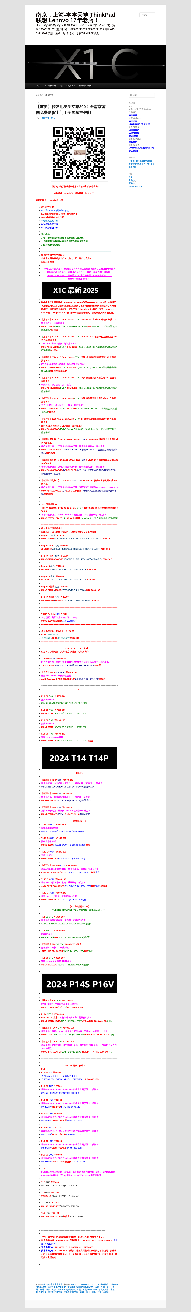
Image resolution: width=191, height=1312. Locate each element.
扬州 (42, 1289)
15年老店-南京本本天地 (52, 1284)
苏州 (88, 1292)
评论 (132, 183)
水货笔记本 (104, 1289)
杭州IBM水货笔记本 (66, 1289)
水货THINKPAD (90, 1289)
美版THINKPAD (71, 1292)
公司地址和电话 (85, 86)
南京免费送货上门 (67, 86)
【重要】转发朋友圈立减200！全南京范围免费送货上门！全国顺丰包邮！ (141, 164)
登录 (130, 177)
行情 (99, 1292)
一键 (43, 221)
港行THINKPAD (55, 1292)
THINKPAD (85, 1284)
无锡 (54, 1289)
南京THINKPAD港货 (57, 1287)
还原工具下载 (51, 221)
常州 (109, 1287)
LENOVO (74, 1284)
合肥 (103, 1287)
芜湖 (82, 1292)
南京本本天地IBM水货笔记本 (80, 1287)
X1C (94, 1284)
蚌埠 (94, 1292)
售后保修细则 (50, 86)
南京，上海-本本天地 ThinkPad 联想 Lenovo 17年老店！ (75, 17)
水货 (79, 1289)
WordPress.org (135, 186)
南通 (97, 1287)
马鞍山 (106, 1292)
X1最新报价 (103, 1284)
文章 (132, 180)
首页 (38, 86)
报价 (48, 1289)
